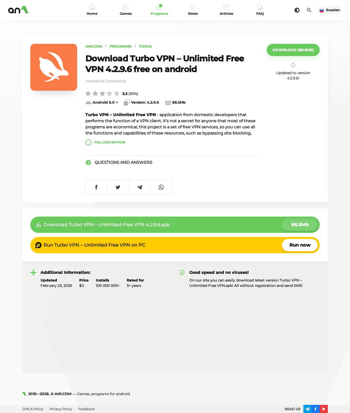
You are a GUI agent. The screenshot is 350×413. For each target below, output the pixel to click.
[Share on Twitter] (118, 187)
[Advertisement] (175, 326)
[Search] (309, 10)
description (105, 142)
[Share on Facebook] (96, 187)
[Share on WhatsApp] (161, 187)
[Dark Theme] (297, 10)
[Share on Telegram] (139, 187)
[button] (293, 50)
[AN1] (25, 394)
